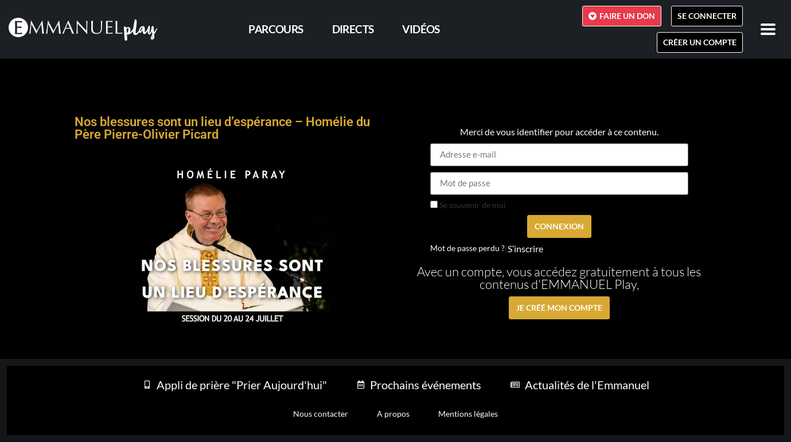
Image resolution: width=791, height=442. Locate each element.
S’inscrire (525, 249)
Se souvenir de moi (468, 205)
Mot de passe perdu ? (467, 248)
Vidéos (420, 29)
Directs (353, 29)
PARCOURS (275, 29)
